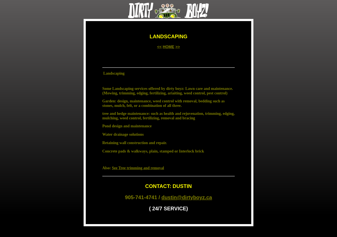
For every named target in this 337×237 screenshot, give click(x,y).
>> (177, 47)
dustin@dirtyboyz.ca (186, 197)
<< (159, 47)
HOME (168, 47)
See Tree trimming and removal (138, 168)
